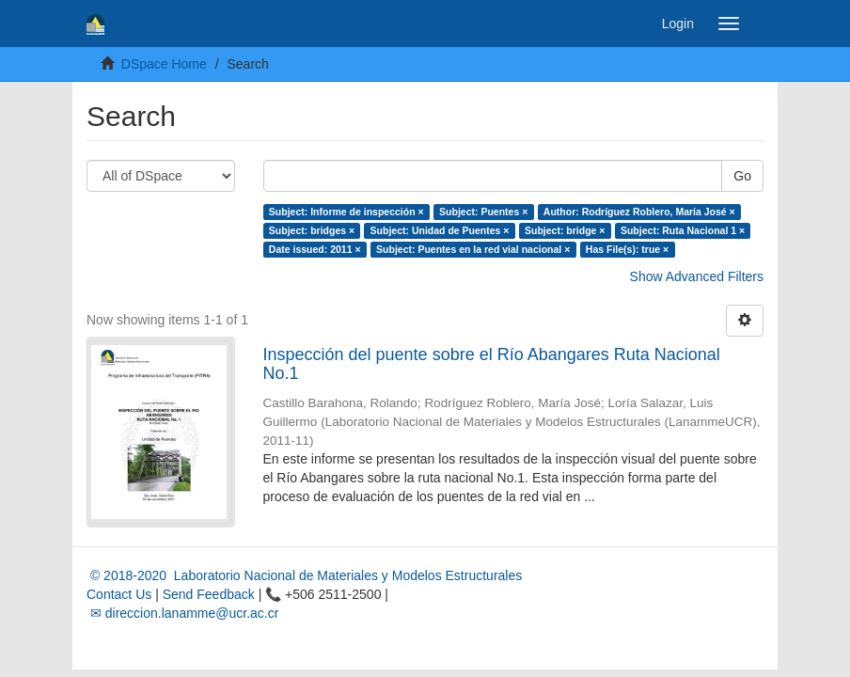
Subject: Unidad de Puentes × (440, 230)
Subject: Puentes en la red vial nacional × (473, 249)
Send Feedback (209, 594)
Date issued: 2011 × (315, 249)
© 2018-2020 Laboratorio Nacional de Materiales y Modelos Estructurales (304, 575)
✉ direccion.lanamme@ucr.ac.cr (182, 613)
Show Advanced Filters (696, 276)
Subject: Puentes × (483, 211)
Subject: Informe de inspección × (346, 211)
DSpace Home (164, 63)
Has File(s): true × (627, 249)
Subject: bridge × (565, 230)
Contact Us (119, 594)
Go (742, 175)
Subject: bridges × (311, 230)
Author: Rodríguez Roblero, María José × (639, 211)
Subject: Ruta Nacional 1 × (683, 230)
